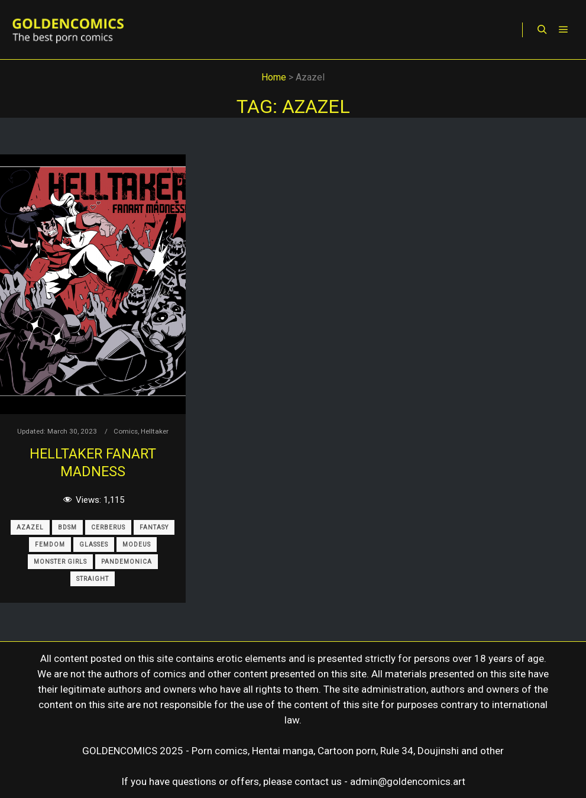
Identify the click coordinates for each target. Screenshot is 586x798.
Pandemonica (126, 561)
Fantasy (154, 527)
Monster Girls (60, 561)
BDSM (67, 527)
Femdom (50, 544)
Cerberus (108, 527)
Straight (92, 579)
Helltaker (155, 431)
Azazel (30, 527)
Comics (126, 431)
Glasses (93, 544)
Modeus (136, 544)
